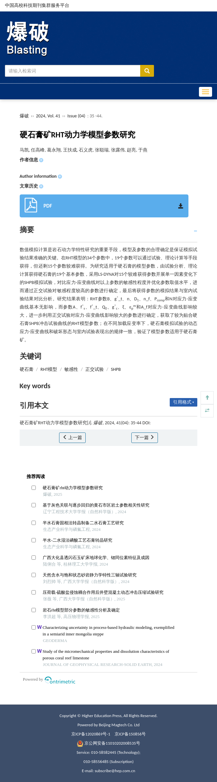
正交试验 (94, 369)
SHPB (116, 369)
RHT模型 (48, 369)
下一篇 (144, 437)
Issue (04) (76, 116)
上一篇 (72, 437)
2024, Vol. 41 (48, 116)
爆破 (24, 116)
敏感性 (71, 369)
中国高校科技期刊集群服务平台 (37, 5)
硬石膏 (26, 369)
